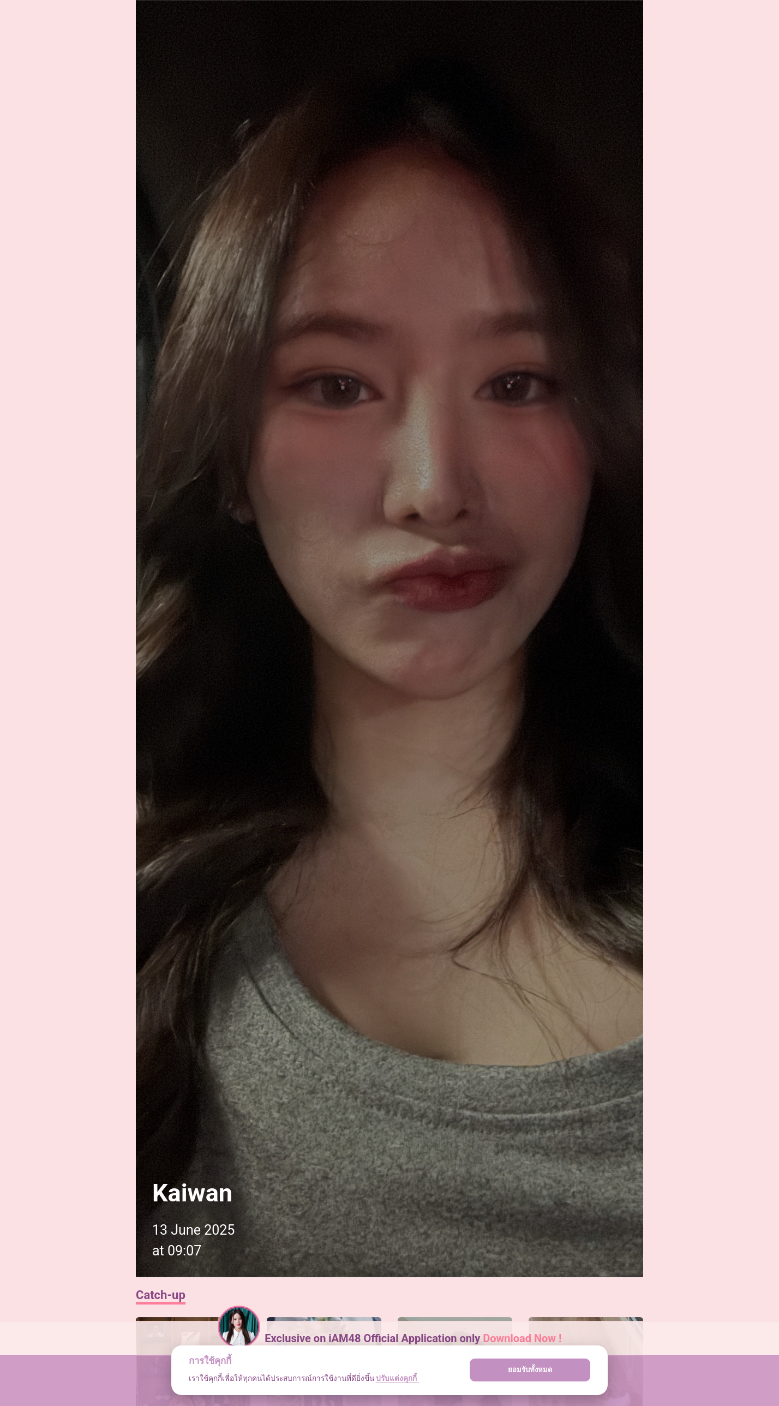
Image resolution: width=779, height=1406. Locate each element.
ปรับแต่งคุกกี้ (397, 1378)
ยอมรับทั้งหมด (530, 1370)
